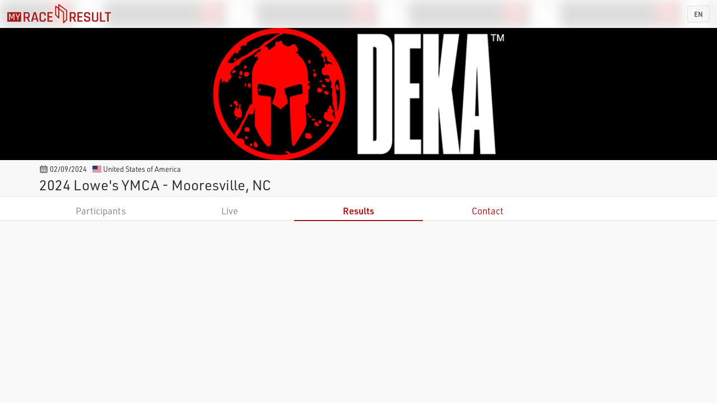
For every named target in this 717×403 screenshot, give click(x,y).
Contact (488, 211)
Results (358, 211)
